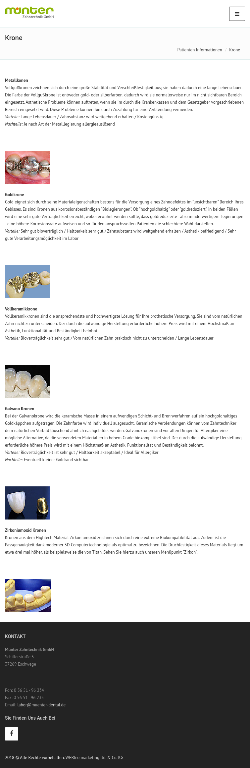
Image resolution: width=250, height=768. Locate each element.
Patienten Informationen (199, 50)
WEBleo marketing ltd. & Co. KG (94, 757)
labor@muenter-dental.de (42, 705)
